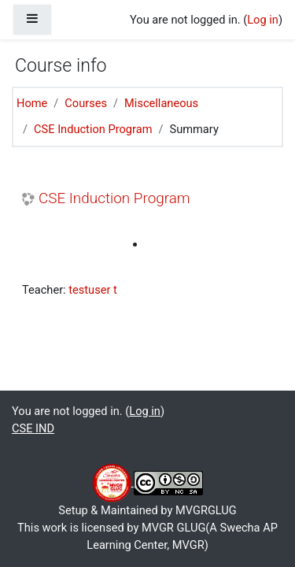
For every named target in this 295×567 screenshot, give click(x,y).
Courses (86, 103)
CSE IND (33, 428)
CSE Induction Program (93, 129)
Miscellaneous (161, 103)
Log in (262, 20)
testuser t (92, 290)
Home (32, 103)
